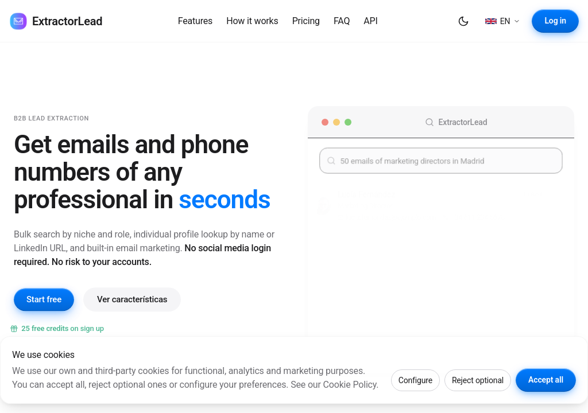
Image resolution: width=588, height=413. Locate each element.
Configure (415, 380)
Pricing (306, 20)
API (370, 20)
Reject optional (478, 380)
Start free (43, 307)
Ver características (132, 306)
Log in (555, 20)
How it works (252, 20)
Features (195, 20)
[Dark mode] (463, 21)
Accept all (545, 379)
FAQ (342, 20)
